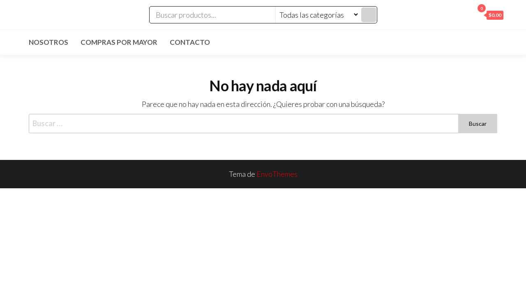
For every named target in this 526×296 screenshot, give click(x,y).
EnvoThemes (277, 173)
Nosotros (48, 42)
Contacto (190, 42)
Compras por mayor (119, 42)
